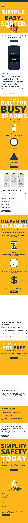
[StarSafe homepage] (13, 5)
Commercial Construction (5, 494)
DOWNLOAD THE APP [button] (14, 167)
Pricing (3, 505)
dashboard (7, 519)
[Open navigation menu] (26, 5)
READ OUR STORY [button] (5, 435)
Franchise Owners (4, 508)
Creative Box (12, 519)
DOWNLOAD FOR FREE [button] (14, 40)
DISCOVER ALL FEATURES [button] (6, 211)
